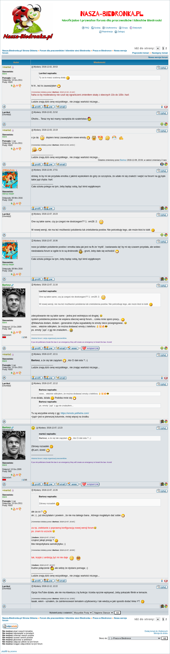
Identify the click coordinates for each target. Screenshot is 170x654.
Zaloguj (119, 31)
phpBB (4, 651)
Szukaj (95, 28)
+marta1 (6, 67)
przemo (13, 651)
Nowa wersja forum (158, 57)
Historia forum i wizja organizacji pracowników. (49, 338)
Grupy (123, 28)
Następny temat (160, 53)
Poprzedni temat (140, 53)
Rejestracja (106, 31)
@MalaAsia (8, 170)
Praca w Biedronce (102, 50)
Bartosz (123, 160)
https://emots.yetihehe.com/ (75, 413)
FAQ (85, 28)
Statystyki (136, 28)
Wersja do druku (161, 633)
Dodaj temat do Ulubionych (156, 631)
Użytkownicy (109, 28)
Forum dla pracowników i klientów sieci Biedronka (65, 50)
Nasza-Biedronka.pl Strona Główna (19, 50)
